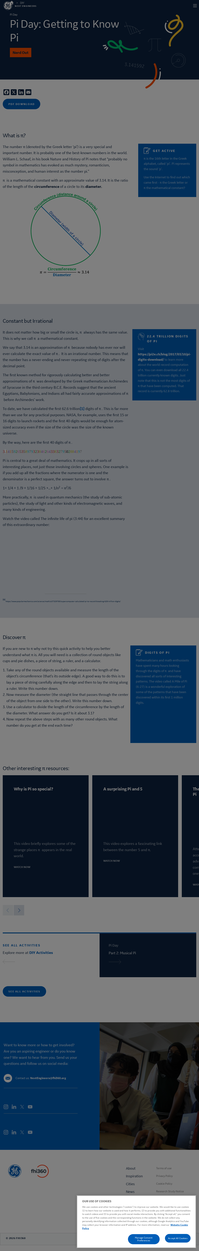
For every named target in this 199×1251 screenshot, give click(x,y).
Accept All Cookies (177, 1238)
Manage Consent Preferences (143, 1239)
